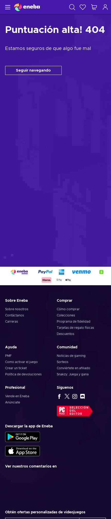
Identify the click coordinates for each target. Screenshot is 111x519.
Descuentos (65, 333)
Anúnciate (12, 402)
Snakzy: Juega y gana (73, 374)
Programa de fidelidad (73, 321)
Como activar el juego (21, 362)
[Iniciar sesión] (105, 7)
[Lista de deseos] (82, 7)
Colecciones (66, 315)
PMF (8, 355)
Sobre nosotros (16, 309)
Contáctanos (14, 315)
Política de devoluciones (23, 374)
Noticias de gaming (71, 355)
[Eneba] (27, 7)
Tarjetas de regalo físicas (75, 327)
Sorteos (62, 362)
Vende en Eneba (17, 396)
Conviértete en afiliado (73, 368)
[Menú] (7, 7)
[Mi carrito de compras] (94, 7)
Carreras (11, 321)
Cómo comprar (68, 309)
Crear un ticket (16, 368)
